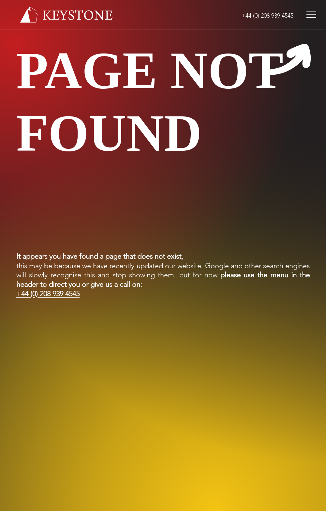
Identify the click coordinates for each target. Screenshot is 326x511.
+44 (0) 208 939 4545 (48, 293)
